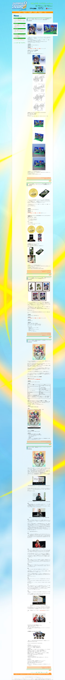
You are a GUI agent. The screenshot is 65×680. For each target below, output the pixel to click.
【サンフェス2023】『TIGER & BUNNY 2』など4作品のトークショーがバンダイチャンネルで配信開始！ (19, 36)
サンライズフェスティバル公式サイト (46, 177)
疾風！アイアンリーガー (47, 178)
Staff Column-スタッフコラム (40, 12)
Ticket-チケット (35, 12)
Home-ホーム (45, 12)
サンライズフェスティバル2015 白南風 (19, 6)
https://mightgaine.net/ (42, 610)
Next (24, 42)
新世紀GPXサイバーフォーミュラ (46, 271)
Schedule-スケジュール (24, 12)
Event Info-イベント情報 (30, 12)
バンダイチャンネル (48, 442)
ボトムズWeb (49, 272)
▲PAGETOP (50, 337)
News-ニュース (19, 12)
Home (19, 42)
